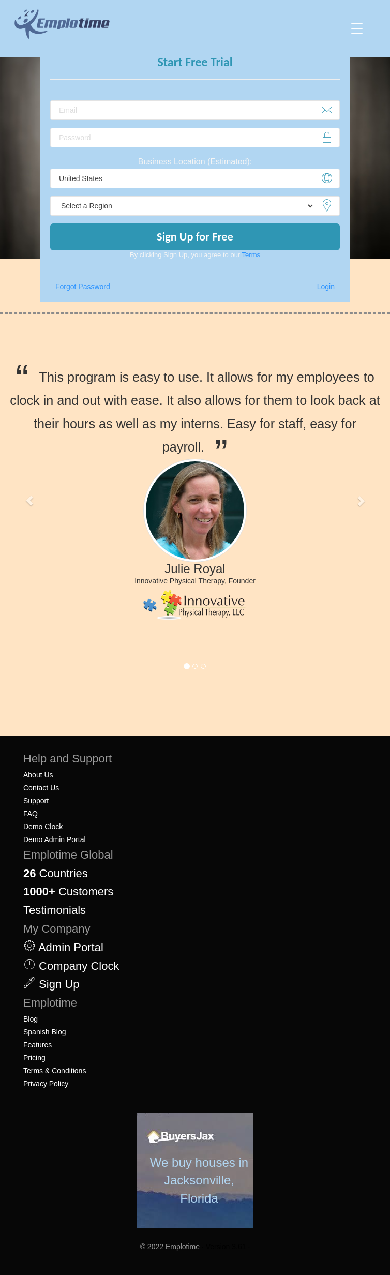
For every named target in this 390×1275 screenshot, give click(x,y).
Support (36, 801)
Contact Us (41, 788)
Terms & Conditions (54, 1071)
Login (326, 286)
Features (37, 1045)
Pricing (34, 1058)
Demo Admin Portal (54, 839)
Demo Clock (43, 826)
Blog (30, 1019)
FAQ (30, 813)
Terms (251, 255)
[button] (29, 500)
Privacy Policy (45, 1083)
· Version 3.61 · (226, 1246)
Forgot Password (82, 286)
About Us (38, 775)
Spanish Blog (44, 1032)
